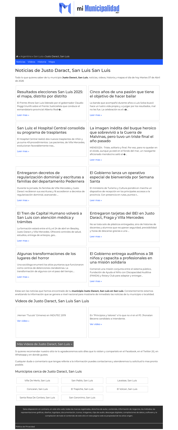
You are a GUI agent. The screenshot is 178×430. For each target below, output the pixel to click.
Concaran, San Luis (37, 389)
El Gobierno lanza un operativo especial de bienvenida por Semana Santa (122, 177)
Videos (31, 62)
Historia (42, 62)
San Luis (38, 56)
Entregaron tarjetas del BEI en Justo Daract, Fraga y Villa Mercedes (122, 215)
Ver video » (23, 321)
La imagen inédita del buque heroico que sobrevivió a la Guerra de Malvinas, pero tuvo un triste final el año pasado (123, 134)
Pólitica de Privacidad (25, 427)
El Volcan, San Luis (127, 389)
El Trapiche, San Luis (82, 389)
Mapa (52, 62)
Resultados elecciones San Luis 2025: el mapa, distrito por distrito (50, 94)
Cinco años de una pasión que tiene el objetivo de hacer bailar (122, 94)
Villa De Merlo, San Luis (37, 380)
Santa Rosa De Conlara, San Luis (37, 397)
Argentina (26, 56)
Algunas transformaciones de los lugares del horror (46, 256)
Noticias (20, 62)
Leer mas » (23, 115)
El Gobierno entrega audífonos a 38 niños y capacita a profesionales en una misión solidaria (121, 258)
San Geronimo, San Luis (82, 397)
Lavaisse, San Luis (127, 380)
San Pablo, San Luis (82, 380)
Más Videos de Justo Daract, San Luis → (44, 344)
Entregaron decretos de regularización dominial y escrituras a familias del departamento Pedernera (50, 177)
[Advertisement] (89, 36)
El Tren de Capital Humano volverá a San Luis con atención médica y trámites (49, 217)
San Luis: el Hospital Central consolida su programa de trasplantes (51, 130)
